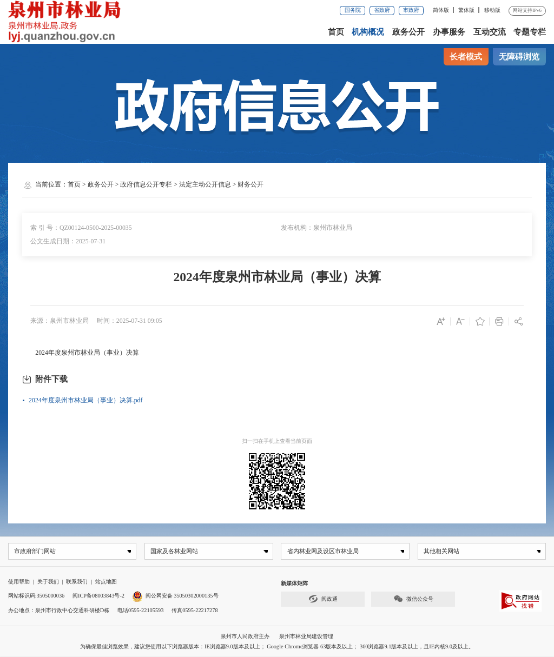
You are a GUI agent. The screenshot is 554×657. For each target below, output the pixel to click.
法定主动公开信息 (205, 184)
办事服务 (449, 32)
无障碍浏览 (519, 56)
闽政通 (323, 599)
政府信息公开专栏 (146, 184)
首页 (336, 32)
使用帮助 (19, 582)
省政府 (382, 10)
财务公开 (250, 184)
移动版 (492, 10)
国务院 (353, 10)
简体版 (441, 10)
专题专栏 (529, 32)
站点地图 (106, 582)
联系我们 (77, 582)
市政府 (411, 10)
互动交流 (489, 32)
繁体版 (466, 10)
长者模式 (466, 56)
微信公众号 (413, 599)
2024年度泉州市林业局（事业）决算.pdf (85, 400)
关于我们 (48, 582)
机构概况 (368, 32)
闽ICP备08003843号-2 (98, 596)
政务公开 (408, 32)
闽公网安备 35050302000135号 (176, 596)
